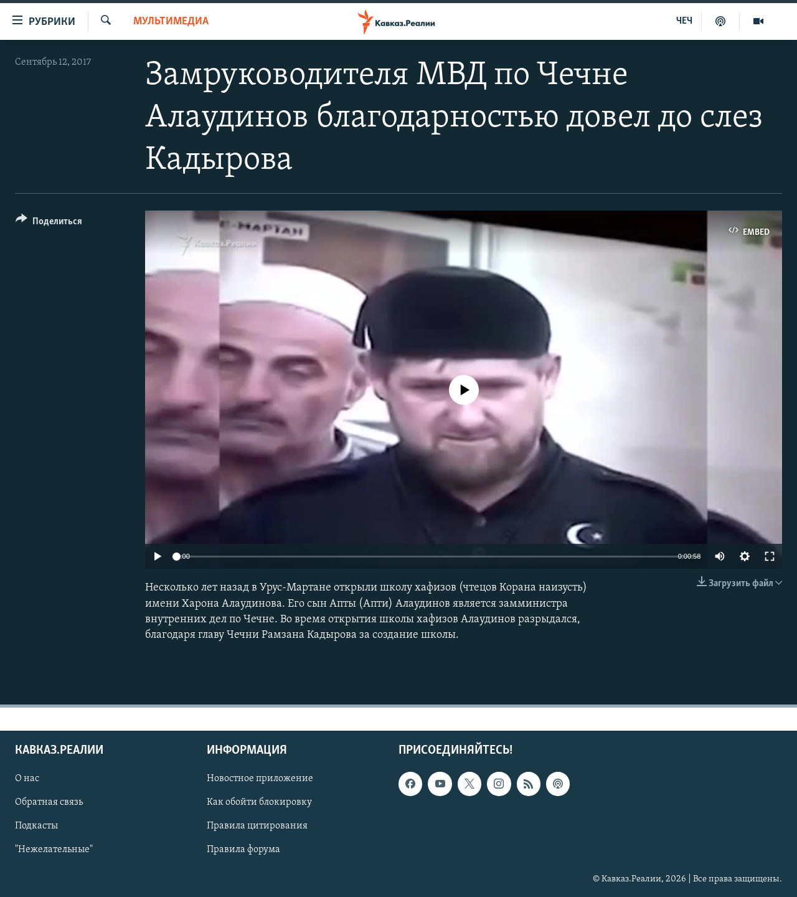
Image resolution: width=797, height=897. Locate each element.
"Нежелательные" (54, 850)
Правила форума (243, 850)
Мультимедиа (171, 21)
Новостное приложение (260, 779)
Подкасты (36, 827)
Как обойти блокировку (259, 802)
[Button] (49, 223)
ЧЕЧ (684, 21)
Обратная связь (49, 802)
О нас (27, 779)
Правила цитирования (257, 827)
